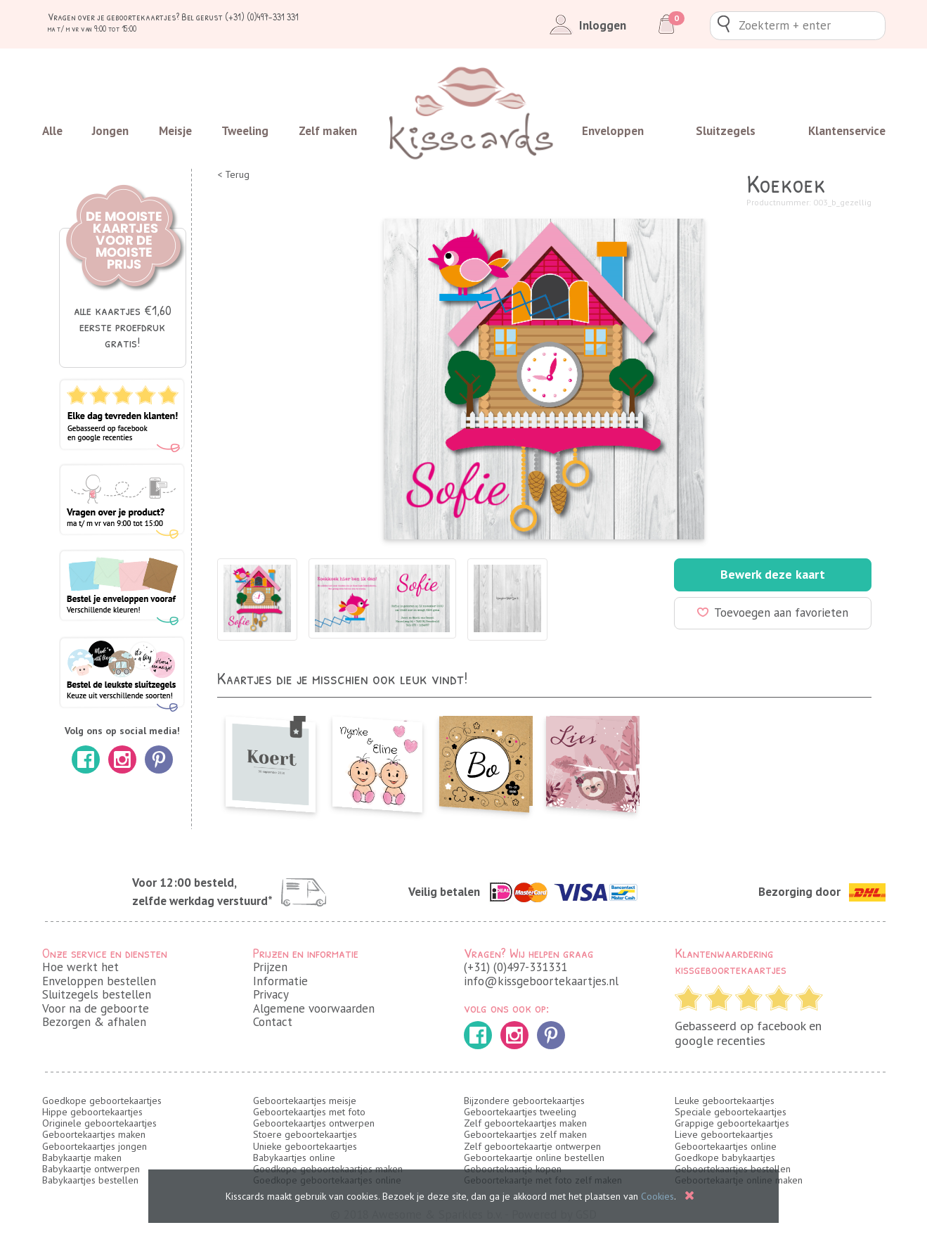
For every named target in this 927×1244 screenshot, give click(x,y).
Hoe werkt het (80, 967)
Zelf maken (328, 131)
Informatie (280, 981)
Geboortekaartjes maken (93, 1134)
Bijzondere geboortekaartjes (524, 1100)
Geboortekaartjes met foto (309, 1111)
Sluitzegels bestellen (96, 994)
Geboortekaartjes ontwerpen (314, 1123)
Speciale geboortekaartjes (730, 1111)
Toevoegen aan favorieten (772, 612)
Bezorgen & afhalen (94, 1022)
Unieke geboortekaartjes (305, 1146)
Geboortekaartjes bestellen (733, 1168)
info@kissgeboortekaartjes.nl (541, 981)
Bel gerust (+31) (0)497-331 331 (240, 16)
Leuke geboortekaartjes (724, 1100)
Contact (272, 1022)
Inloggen (585, 25)
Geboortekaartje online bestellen (534, 1157)
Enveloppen (613, 131)
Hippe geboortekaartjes (92, 1111)
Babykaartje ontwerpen (91, 1168)
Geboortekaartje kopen (513, 1168)
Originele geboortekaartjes (99, 1123)
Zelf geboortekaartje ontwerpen (532, 1146)
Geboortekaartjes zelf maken (525, 1134)
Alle (52, 131)
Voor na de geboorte (95, 1008)
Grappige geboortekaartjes (732, 1123)
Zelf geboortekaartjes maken (525, 1123)
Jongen (110, 131)
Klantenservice (847, 131)
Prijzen (270, 967)
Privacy (271, 994)
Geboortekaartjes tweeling (520, 1111)
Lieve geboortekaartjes (724, 1134)
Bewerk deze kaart (772, 574)
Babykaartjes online (294, 1157)
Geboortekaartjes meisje (304, 1100)
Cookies (657, 1196)
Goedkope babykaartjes (725, 1157)
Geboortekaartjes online (726, 1146)
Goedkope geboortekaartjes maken (328, 1168)
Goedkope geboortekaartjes (102, 1100)
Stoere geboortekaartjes (305, 1134)
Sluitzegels (726, 131)
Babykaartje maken (82, 1157)
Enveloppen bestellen (99, 981)
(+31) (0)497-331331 (515, 967)
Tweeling (244, 131)
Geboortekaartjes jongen (94, 1146)
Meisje (175, 131)
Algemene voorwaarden (314, 1008)
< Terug (233, 175)
